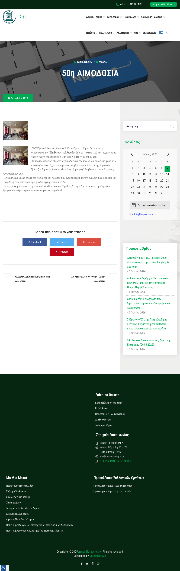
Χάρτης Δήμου (13, 502)
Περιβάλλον (130, 17)
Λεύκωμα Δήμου (103, 425)
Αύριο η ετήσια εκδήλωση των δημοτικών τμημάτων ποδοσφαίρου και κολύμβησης (149, 303)
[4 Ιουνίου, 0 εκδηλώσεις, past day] (150, 169)
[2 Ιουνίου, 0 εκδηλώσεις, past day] (138, 169)
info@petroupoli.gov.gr (112, 456)
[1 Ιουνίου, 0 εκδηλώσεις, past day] (132, 169)
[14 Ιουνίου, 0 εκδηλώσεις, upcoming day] (167, 175)
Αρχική (90, 17)
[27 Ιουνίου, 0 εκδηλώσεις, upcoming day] (162, 188)
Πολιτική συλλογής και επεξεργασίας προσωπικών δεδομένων (39, 525)
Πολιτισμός (105, 32)
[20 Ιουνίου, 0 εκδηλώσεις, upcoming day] (162, 182)
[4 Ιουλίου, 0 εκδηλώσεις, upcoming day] (162, 194)
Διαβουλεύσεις (103, 419)
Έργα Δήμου (113, 17)
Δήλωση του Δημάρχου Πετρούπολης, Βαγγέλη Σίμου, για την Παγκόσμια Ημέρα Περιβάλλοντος (148, 283)
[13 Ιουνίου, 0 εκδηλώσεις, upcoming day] (162, 175)
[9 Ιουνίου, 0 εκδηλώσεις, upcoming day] (138, 175)
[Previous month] (132, 154)
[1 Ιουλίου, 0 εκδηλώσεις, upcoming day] (144, 194)
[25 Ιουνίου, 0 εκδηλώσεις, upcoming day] (150, 188)
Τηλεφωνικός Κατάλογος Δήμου (22, 508)
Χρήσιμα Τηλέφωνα (16, 491)
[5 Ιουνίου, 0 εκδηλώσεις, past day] (156, 169)
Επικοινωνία (149, 32)
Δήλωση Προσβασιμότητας (20, 519)
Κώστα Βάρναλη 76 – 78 (113, 447)
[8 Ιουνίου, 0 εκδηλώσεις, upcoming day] (132, 175)
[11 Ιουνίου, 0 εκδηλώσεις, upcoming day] (150, 175)
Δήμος (99, 17)
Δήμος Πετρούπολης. (90, 551)
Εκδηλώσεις (101, 408)
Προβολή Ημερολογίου (141, 214)
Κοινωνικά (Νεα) (84, 62)
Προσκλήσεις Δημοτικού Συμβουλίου (113, 485)
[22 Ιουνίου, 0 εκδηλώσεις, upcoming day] (132, 188)
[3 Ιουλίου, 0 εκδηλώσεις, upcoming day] (156, 194)
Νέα (136, 32)
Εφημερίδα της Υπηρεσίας (109, 402)
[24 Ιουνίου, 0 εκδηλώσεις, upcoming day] (144, 188)
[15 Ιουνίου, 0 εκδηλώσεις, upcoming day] (132, 182)
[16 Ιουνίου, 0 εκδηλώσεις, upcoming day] (138, 182)
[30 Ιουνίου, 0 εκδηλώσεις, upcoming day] (138, 194)
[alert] (150, 205)
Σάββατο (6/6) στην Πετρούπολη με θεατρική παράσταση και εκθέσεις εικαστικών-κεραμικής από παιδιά (147, 324)
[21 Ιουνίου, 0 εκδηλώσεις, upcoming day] (167, 182)
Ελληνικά (161, 33)
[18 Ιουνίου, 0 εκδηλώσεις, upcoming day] (150, 182)
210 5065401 (125, 461)
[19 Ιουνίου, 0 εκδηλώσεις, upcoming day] (156, 182)
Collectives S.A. (98, 555)
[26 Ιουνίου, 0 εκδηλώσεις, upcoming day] (156, 188)
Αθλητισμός (123, 32)
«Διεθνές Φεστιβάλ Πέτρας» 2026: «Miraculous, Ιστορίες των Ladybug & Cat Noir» (148, 262)
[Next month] (168, 154)
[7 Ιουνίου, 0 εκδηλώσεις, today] (167, 169)
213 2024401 (108, 461)
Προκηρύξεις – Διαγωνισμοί (110, 414)
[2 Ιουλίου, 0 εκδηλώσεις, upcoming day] (150, 194)
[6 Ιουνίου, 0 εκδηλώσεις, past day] (162, 169)
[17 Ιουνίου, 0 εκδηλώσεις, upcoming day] (144, 182)
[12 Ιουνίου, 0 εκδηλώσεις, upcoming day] (156, 175)
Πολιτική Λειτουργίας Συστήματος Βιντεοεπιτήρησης (34, 530)
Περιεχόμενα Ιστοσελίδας (19, 485)
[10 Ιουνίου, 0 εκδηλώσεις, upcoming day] (144, 175)
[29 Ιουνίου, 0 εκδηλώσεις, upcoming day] (132, 194)
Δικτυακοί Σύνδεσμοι (17, 513)
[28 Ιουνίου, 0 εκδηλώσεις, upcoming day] (167, 188)
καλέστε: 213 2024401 (129, 4)
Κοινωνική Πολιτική (151, 17)
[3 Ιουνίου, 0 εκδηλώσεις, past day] (144, 169)
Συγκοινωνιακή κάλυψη (18, 497)
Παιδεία (90, 32)
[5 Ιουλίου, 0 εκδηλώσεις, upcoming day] (167, 194)
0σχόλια (101, 62)
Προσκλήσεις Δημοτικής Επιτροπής (112, 491)
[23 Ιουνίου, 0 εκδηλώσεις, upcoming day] (138, 188)
